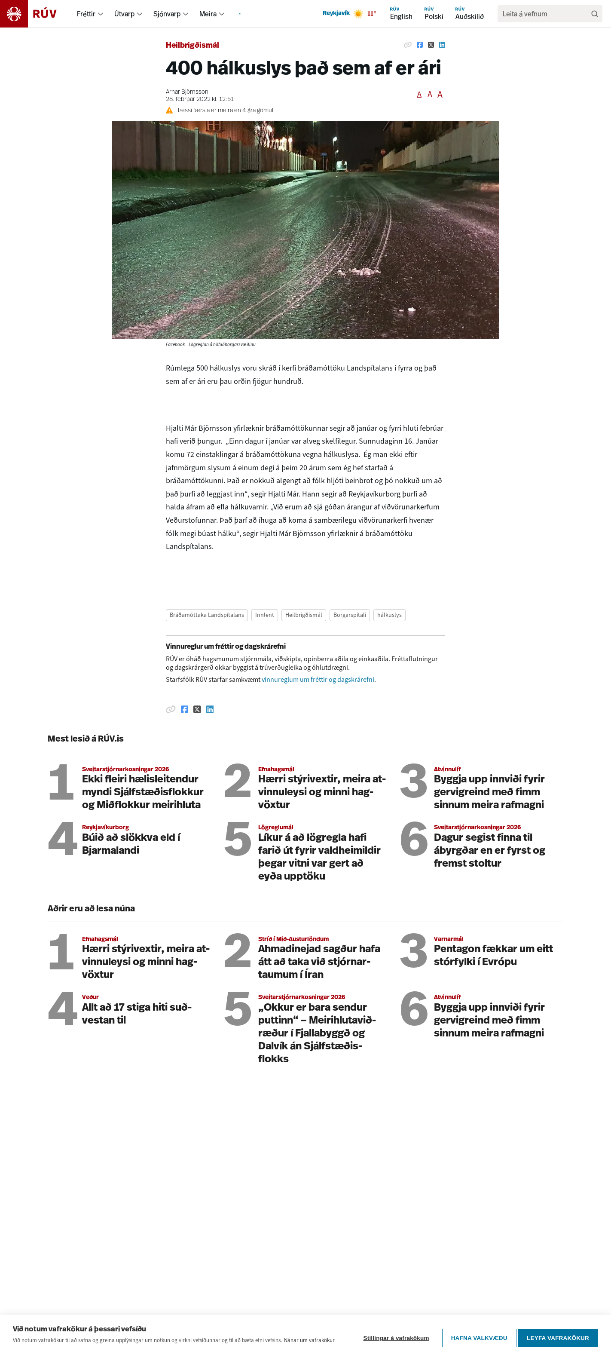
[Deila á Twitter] (431, 44)
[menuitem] (100, 14)
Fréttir (86, 13)
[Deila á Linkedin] (442, 44)
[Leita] (594, 13)
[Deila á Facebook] (420, 44)
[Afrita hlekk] (408, 44)
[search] (546, 14)
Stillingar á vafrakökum (393, 1333)
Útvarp (124, 13)
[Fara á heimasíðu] (36, 14)
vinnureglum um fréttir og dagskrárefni (318, 679)
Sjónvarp (166, 13)
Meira (208, 13)
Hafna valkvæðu (476, 1333)
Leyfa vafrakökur (558, 1333)
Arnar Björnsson (187, 92)
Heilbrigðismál (192, 46)
